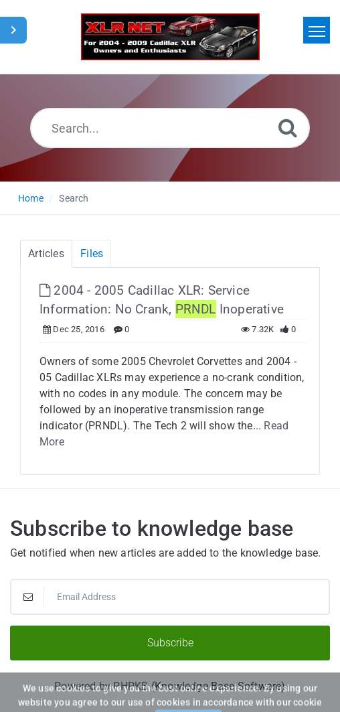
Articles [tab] (46, 253)
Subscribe (170, 642)
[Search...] (170, 128)
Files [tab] (91, 253)
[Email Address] (170, 597)
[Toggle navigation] (316, 30)
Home (31, 198)
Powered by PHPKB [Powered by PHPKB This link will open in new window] (101, 686)
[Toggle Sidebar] (13, 30)
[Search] (287, 127)
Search (73, 198)
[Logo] (170, 37)
